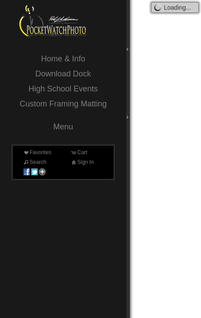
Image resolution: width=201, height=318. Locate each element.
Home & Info (63, 58)
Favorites (37, 152)
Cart (78, 152)
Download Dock (63, 73)
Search (34, 162)
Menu (63, 126)
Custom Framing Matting (62, 103)
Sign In (82, 162)
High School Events (63, 88)
